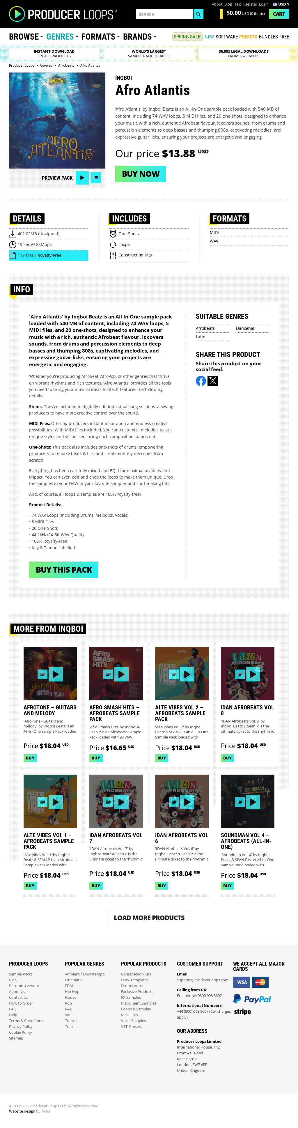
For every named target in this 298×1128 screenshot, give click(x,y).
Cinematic (73, 980)
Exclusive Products (137, 991)
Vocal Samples (133, 1020)
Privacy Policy (21, 1026)
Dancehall (246, 328)
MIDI (214, 232)
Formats (98, 37)
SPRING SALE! (187, 37)
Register (250, 4)
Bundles (268, 37)
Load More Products (149, 917)
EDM (69, 985)
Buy (30, 758)
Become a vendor (24, 985)
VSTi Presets (131, 1026)
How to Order (21, 1003)
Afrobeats (205, 328)
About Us (17, 991)
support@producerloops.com (202, 980)
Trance (71, 1020)
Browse (24, 37)
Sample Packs (21, 974)
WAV (214, 241)
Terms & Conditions (26, 1020)
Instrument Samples (138, 1003)
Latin (200, 336)
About (217, 4)
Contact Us (18, 997)
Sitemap (16, 1038)
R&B (68, 1009)
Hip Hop (72, 991)
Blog (228, 4)
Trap (69, 1026)
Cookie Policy (20, 1032)
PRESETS (248, 37)
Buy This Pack (64, 569)
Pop (68, 1003)
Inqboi (123, 77)
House (70, 997)
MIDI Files (129, 1014)
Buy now (140, 173)
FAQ (12, 1009)
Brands (137, 37)
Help (237, 4)
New (209, 37)
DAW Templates (134, 980)
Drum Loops (132, 985)
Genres (60, 37)
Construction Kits (136, 974)
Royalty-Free (49, 255)
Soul (68, 1014)
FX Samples (131, 997)
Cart (279, 13)
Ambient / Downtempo (85, 974)
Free (284, 37)
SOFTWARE (227, 37)
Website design (22, 1111)
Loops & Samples (136, 1009)
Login (264, 4)
